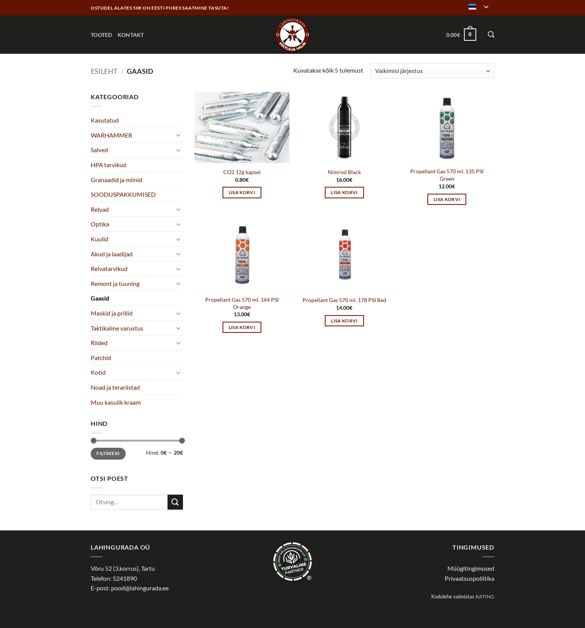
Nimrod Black (344, 172)
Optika (100, 224)
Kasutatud (105, 120)
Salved (99, 149)
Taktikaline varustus (117, 328)
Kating (484, 597)
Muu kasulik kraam (116, 402)
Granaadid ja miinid (116, 179)
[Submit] (175, 502)
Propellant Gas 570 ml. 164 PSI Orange (242, 303)
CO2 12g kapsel (242, 172)
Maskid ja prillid (112, 313)
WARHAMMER (111, 135)
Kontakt (131, 35)
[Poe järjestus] (432, 70)
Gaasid (100, 298)
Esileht (104, 71)
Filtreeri (108, 453)
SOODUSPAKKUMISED (123, 194)
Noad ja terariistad (115, 387)
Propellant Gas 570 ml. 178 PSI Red (344, 300)
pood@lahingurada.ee (140, 587)
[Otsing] (491, 35)
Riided (99, 342)
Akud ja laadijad (112, 254)
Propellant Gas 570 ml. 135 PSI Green (447, 175)
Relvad (100, 209)
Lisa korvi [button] (242, 192)
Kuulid (99, 239)
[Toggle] (178, 135)
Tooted (101, 35)
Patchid (101, 357)
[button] (461, 34)
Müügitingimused (470, 568)
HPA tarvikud (108, 164)
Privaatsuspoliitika (469, 578)
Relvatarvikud (109, 268)
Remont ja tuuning (115, 283)
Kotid (98, 372)
